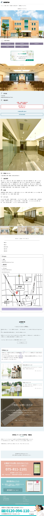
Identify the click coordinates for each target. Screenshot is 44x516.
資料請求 (22, 46)
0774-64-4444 (22, 114)
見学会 (7, 46)
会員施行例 (36, 43)
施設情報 (22, 43)
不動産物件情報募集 (6, 498)
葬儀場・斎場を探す (13, 5)
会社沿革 (24, 498)
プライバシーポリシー (26, 501)
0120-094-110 (22, 106)
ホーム (2, 5)
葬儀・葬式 (7, 5)
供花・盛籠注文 (7, 43)
